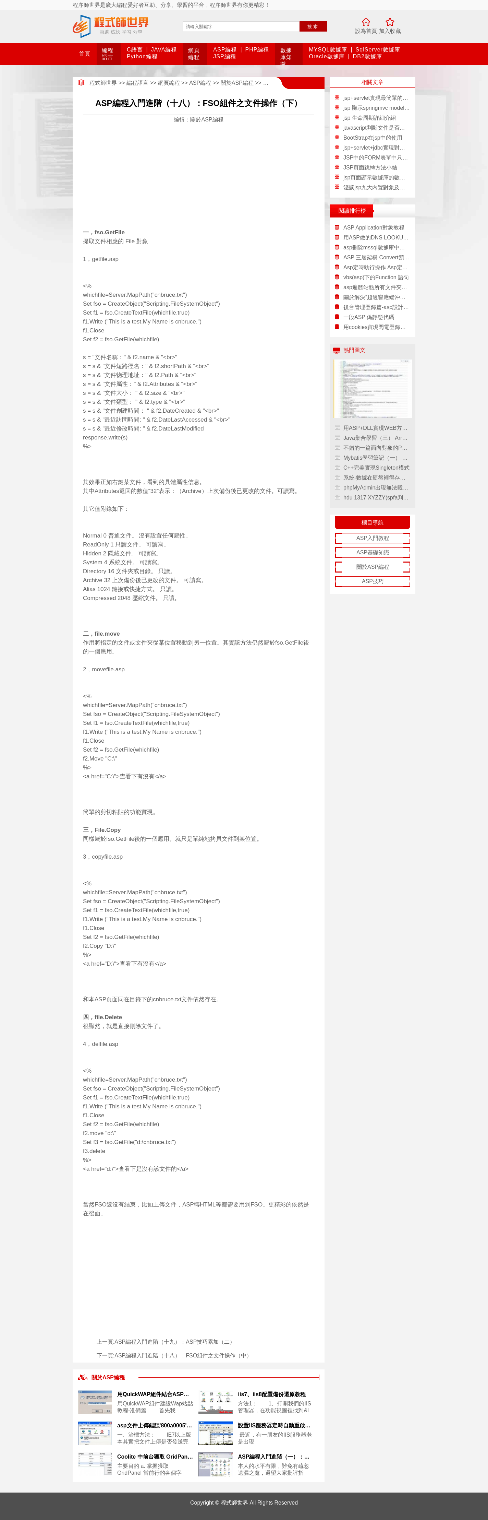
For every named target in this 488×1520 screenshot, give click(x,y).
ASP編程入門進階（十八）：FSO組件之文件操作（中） (183, 1355)
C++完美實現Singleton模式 (376, 468)
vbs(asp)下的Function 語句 (376, 277)
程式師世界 (103, 83)
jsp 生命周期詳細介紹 (369, 118)
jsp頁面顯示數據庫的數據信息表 (382, 177)
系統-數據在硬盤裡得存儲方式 (376, 478)
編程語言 (137, 83)
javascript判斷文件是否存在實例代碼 (387, 128)
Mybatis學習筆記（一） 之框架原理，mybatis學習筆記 (376, 458)
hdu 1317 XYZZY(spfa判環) (376, 497)
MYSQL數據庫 (328, 49)
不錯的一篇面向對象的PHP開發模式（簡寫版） (376, 448)
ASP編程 (225, 49)
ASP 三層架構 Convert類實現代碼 (376, 257)
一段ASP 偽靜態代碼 (368, 317)
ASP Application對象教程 (373, 228)
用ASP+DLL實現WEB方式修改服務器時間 (376, 428)
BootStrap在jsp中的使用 (372, 138)
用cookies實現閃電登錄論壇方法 (376, 327)
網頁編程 (169, 83)
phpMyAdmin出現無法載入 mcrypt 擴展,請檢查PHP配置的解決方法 (376, 488)
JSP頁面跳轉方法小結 (370, 167)
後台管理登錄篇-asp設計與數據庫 (376, 307)
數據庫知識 (286, 57)
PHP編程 (257, 49)
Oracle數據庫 (326, 56)
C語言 (135, 49)
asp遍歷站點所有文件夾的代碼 (376, 287)
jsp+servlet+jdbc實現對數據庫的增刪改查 (393, 148)
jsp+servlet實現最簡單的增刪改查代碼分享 (395, 98)
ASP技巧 (373, 581)
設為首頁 (366, 31)
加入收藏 (390, 31)
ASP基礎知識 (372, 552)
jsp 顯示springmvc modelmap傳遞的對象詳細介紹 (403, 108)
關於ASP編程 (237, 83)
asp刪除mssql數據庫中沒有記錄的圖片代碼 (376, 247)
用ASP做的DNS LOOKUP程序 (376, 237)
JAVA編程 (164, 49)
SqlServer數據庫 (378, 49)
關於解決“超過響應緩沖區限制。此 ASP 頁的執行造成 (376, 297)
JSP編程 (224, 56)
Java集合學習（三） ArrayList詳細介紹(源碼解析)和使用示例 (376, 438)
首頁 (84, 54)
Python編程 (142, 56)
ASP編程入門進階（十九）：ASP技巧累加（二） (174, 1342)
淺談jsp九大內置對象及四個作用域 (385, 187)
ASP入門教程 (372, 538)
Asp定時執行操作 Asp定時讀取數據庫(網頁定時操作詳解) (376, 267)
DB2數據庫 (367, 56)
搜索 (313, 26)
